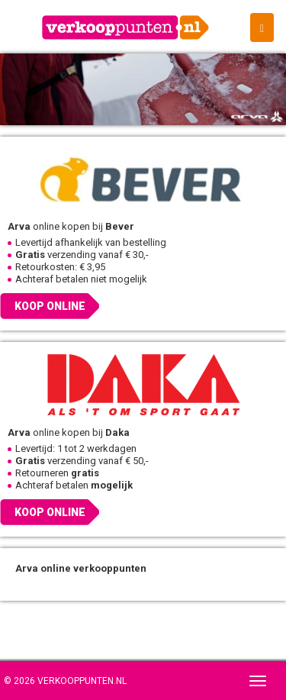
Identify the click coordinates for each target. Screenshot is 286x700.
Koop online (49, 306)
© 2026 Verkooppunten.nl (65, 681)
